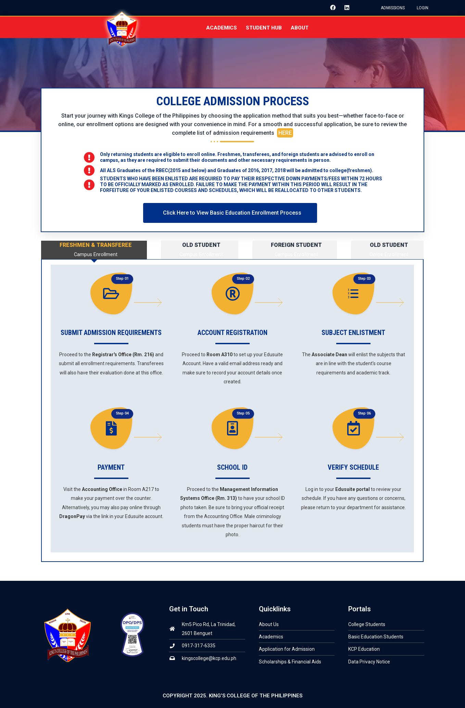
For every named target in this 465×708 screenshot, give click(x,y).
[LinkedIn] (344, 8)
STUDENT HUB (264, 28)
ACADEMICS (221, 28)
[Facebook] (330, 8)
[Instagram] (358, 8)
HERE (285, 133)
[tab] (94, 250)
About (300, 28)
